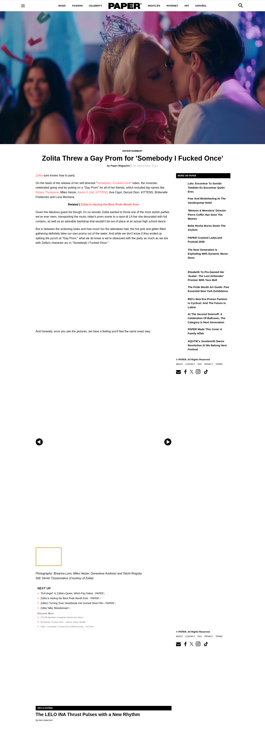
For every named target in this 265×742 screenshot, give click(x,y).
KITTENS (101, 192)
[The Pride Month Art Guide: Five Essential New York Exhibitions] (181, 289)
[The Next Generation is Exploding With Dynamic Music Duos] (181, 252)
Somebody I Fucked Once (114, 183)
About (179, 364)
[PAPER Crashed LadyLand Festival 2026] (181, 240)
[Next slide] (168, 442)
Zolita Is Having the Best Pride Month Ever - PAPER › (71, 598)
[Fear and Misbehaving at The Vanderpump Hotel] (181, 201)
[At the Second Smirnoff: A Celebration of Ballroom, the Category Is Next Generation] (181, 316)
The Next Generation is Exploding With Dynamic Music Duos (208, 253)
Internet (172, 5)
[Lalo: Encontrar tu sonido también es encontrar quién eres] (181, 186)
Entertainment (132, 151)
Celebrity (95, 5)
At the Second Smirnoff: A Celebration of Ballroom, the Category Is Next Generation (207, 318)
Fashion (77, 5)
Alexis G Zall (86, 192)
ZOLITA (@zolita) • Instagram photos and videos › (62, 617)
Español (201, 5)
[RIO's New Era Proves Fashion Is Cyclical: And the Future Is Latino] (181, 301)
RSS (200, 364)
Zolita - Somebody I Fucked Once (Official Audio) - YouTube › (68, 626)
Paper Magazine (120, 165)
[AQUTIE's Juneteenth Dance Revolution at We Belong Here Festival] (181, 343)
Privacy (208, 364)
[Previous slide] (39, 442)
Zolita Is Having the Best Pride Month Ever (110, 204)
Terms (219, 364)
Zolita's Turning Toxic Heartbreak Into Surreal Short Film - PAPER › (78, 603)
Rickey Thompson (47, 192)
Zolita (39, 175)
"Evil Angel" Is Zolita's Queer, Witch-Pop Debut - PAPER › (73, 593)
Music (62, 5)
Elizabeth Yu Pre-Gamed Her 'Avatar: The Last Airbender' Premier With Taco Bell (206, 276)
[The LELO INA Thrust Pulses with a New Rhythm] (104, 672)
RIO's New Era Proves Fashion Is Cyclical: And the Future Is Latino (207, 303)
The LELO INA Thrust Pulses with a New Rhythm (88, 714)
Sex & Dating (45, 708)
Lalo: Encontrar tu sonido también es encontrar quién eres (206, 187)
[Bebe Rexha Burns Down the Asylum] (181, 228)
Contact (190, 364)
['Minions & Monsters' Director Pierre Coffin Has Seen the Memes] (181, 213)
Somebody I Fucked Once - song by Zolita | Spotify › (64, 622)
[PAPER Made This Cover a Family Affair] (181, 331)
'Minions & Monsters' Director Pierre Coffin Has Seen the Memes (207, 214)
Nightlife (154, 5)
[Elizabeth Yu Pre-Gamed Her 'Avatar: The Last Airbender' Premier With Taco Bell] (181, 274)
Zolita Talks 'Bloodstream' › (56, 608)
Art (186, 5)
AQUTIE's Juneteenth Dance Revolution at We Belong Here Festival (207, 345)
